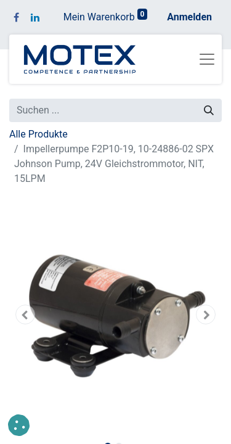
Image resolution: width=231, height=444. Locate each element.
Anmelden (189, 17)
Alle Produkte (38, 134)
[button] (25, 314)
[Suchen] (209, 110)
